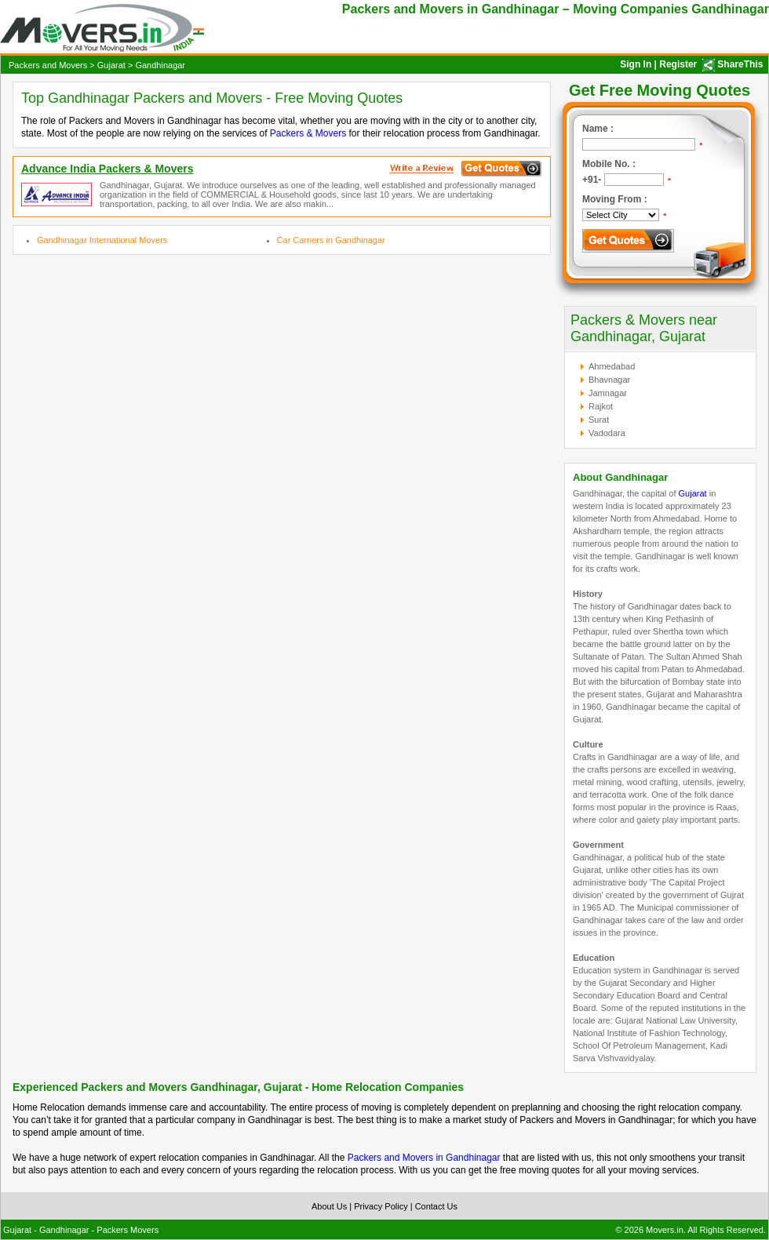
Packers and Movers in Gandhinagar (424, 1157)
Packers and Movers (48, 65)
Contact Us (436, 1206)
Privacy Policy (380, 1206)
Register (678, 64)
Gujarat (111, 65)
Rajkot (601, 406)
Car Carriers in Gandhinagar (331, 240)
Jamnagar (608, 393)
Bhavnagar (609, 379)
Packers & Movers (308, 133)
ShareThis (740, 64)
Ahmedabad (612, 366)
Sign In (635, 64)
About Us (329, 1206)
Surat (599, 419)
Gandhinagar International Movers (102, 240)
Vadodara (607, 433)
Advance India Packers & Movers (107, 168)
